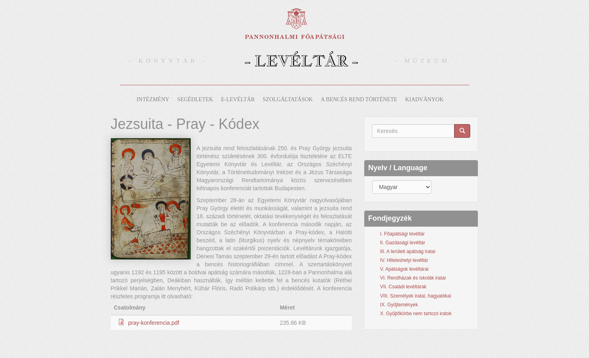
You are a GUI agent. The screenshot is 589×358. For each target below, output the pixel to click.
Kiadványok (424, 100)
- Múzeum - (427, 61)
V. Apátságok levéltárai (404, 269)
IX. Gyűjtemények (399, 305)
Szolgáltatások (288, 100)
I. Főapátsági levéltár (402, 234)
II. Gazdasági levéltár (402, 242)
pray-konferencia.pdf (154, 323)
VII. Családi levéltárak (403, 287)
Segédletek (195, 100)
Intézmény (153, 100)
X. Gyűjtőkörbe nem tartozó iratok (416, 313)
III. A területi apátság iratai (407, 251)
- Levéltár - (301, 60)
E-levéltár (238, 100)
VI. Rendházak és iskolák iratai (413, 278)
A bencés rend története (359, 100)
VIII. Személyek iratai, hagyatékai (415, 296)
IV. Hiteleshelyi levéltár (404, 260)
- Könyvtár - (168, 61)
